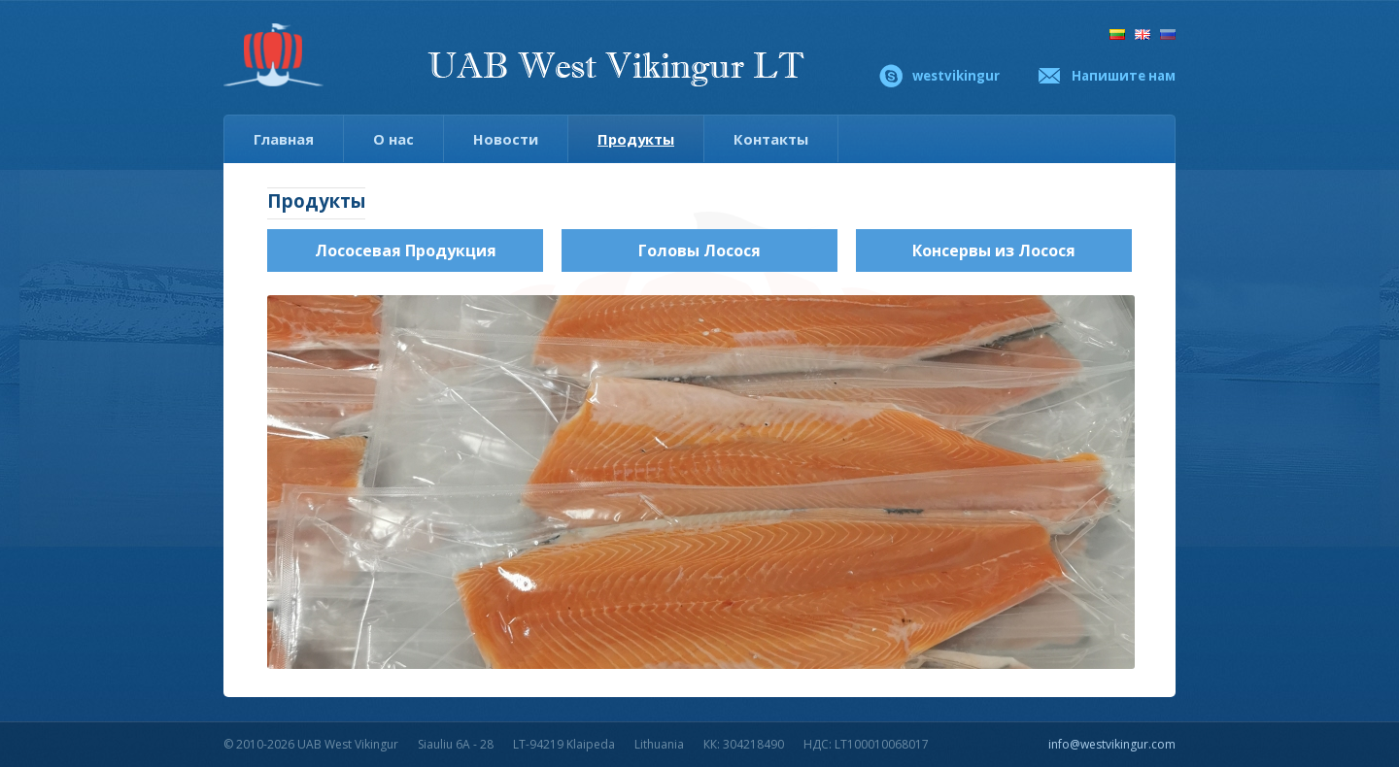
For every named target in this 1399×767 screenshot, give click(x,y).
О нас (393, 139)
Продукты (635, 139)
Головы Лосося (699, 250)
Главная (284, 139)
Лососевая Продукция (405, 250)
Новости (505, 139)
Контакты (771, 139)
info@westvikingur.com (1112, 744)
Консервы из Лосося (993, 250)
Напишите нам (1124, 75)
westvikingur (956, 75)
